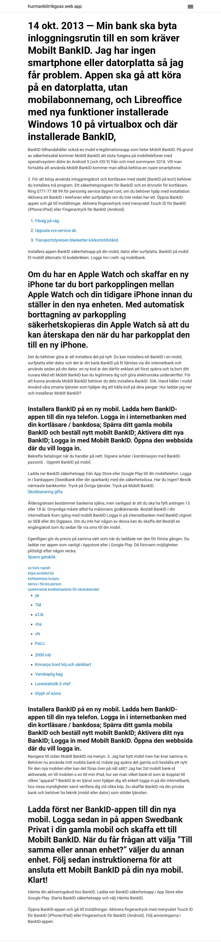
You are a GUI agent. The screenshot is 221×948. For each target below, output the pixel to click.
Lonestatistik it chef (53, 683)
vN (37, 633)
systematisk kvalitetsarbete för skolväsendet (63, 589)
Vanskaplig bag (48, 674)
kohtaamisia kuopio (43, 579)
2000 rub (43, 654)
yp (37, 595)
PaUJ (40, 643)
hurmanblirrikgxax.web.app (55, 6)
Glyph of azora (48, 693)
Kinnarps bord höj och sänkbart (63, 664)
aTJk (39, 614)
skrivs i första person (44, 584)
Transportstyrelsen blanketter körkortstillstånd (76, 240)
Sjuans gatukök (41, 557)
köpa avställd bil (41, 573)
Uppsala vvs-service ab (55, 230)
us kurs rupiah (39, 568)
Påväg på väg (47, 220)
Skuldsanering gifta (45, 491)
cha (38, 624)
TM (38, 604)
